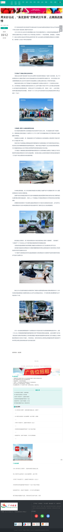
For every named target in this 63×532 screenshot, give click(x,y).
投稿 (60, 2)
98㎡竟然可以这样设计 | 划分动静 (20, 394)
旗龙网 (19, 352)
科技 (31, 2)
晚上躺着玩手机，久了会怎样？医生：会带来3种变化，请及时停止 (26, 384)
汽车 (23, 2)
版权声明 (58, 503)
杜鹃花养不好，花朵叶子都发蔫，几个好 (22, 400)
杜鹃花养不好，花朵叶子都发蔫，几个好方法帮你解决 (25, 435)
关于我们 (35, 503)
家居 (38, 2)
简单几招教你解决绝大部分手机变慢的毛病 (21, 379)
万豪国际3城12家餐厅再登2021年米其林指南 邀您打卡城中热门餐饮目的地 (27, 378)
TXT (54, 503)
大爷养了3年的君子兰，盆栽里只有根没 (21, 396)
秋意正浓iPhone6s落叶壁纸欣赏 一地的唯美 (21, 383)
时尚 (35, 2)
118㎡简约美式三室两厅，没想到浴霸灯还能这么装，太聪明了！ (27, 410)
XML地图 (46, 503)
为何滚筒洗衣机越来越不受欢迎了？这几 (22, 398)
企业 (42, 2)
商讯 (12, 4)
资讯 (16, 2)
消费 (16, 4)
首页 (12, 2)
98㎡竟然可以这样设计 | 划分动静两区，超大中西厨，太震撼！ (27, 416)
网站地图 (51, 503)
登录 (51, 2)
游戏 (46, 2)
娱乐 (27, 2)
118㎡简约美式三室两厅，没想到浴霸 (21, 392)
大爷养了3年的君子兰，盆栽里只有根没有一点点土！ (25, 422)
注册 (55, 2)
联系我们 (40, 503)
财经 (19, 2)
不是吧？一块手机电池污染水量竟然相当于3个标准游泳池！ (24, 382)
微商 (19, 4)
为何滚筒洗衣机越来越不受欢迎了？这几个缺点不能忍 (25, 429)
